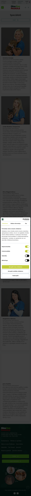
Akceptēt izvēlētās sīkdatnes (15, 271)
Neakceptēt (15, 275)
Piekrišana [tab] (5, 223)
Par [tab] (26, 223)
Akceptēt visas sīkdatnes (15, 267)
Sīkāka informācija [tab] (15, 223)
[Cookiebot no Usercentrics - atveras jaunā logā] (22, 219)
